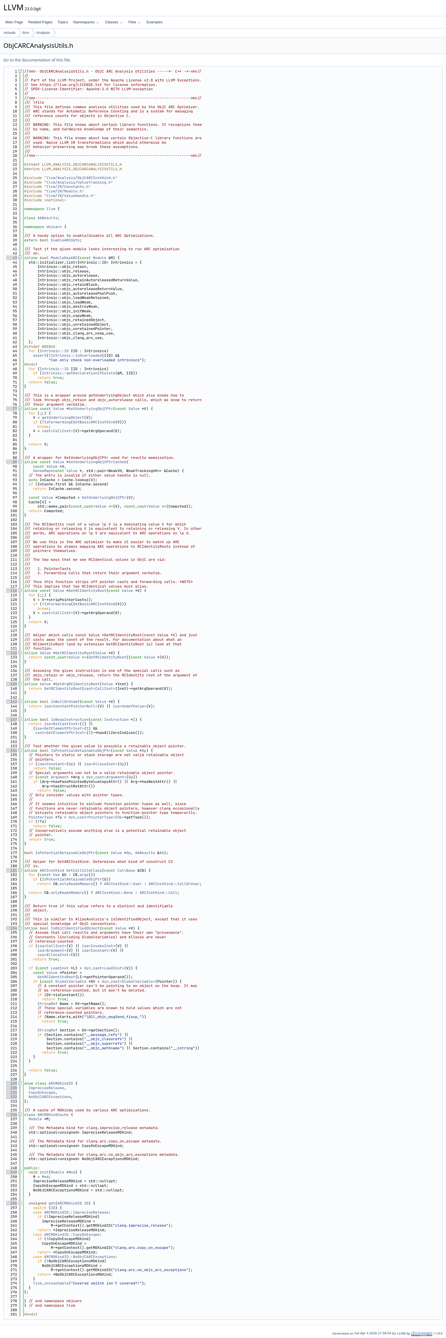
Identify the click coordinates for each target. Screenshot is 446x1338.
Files (134, 22)
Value (58, 408)
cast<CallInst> (57, 430)
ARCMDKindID (61, 1083)
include (9, 32)
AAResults (47, 218)
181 (11, 870)
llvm (25, 32)
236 (11, 1114)
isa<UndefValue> (129, 706)
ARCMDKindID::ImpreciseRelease (76, 1212)
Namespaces (86, 22)
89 (11, 461)
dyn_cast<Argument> (106, 777)
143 (11, 701)
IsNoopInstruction (70, 719)
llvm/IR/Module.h (64, 191)
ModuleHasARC (64, 257)
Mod (72, 1172)
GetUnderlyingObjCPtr (91, 408)
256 (11, 1203)
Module (99, 257)
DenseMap (42, 470)
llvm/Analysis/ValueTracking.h (78, 182)
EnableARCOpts (65, 240)
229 (11, 1083)
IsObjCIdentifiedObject (75, 928)
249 (11, 1172)
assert (39, 355)
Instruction (116, 719)
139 (11, 684)
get (52, 1203)
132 (11, 652)
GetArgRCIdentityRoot (77, 684)
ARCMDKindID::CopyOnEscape (72, 1234)
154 (11, 750)
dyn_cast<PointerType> (92, 817)
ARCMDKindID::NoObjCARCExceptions (79, 1256)
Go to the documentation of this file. (37, 60)
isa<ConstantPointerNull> (70, 706)
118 (11, 590)
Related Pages (40, 22)
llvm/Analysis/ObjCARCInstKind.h (80, 177)
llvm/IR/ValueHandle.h (69, 195)
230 (11, 1087)
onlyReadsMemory (76, 883)
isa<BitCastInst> (62, 723)
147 (11, 719)
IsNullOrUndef (65, 701)
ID (86, 1203)
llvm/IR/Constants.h (67, 186)
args (84, 874)
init (44, 1172)
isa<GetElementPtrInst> (59, 728)
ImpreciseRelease (46, 1087)
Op (144, 750)
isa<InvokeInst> (98, 945)
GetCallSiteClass (84, 870)
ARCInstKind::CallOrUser (173, 883)
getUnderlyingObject (63, 417)
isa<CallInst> (52, 945)
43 (11, 257)
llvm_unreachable (51, 1283)
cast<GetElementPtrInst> (60, 732)
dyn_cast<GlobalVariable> (128, 981)
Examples (154, 22)
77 (11, 408)
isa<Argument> (52, 950)
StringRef (47, 1003)
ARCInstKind (52, 870)
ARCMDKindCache (53, 1114)
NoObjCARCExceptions (50, 1096)
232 (11, 1096)
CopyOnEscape (42, 1092)
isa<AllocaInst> (100, 764)
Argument (60, 777)
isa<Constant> (52, 764)
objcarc (54, 226)
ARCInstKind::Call (158, 892)
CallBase (126, 870)
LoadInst (60, 968)
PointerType (41, 817)
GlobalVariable (70, 981)
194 (11, 928)
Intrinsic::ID (54, 350)
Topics (62, 22)
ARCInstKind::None (114, 892)
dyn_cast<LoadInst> (104, 968)
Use (56, 874)
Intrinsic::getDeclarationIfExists (78, 373)
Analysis (43, 32)
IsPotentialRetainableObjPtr (81, 750)
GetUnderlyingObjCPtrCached (97, 461)
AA (162, 852)
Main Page (14, 22)
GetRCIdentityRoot (87, 590)
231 (11, 1092)
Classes (114, 22)
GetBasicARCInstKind (94, 422)
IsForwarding (57, 422)
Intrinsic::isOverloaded (76, 355)
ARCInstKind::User (123, 883)
